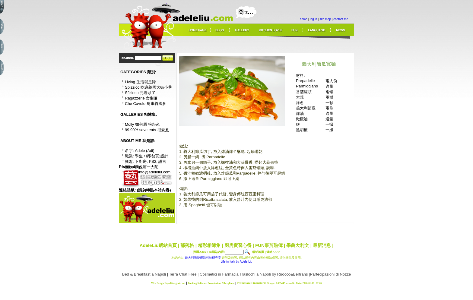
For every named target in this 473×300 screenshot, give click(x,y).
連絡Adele (273, 252)
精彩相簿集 (209, 245)
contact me (340, 19)
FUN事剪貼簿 (269, 245)
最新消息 (322, 245)
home (303, 19)
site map (325, 19)
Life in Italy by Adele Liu (236, 261)
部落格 (187, 245)
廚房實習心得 (238, 245)
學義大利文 (297, 245)
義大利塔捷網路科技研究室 (203, 257)
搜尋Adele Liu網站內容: (209, 252)
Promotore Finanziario (251, 283)
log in (313, 19)
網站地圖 (258, 252)
